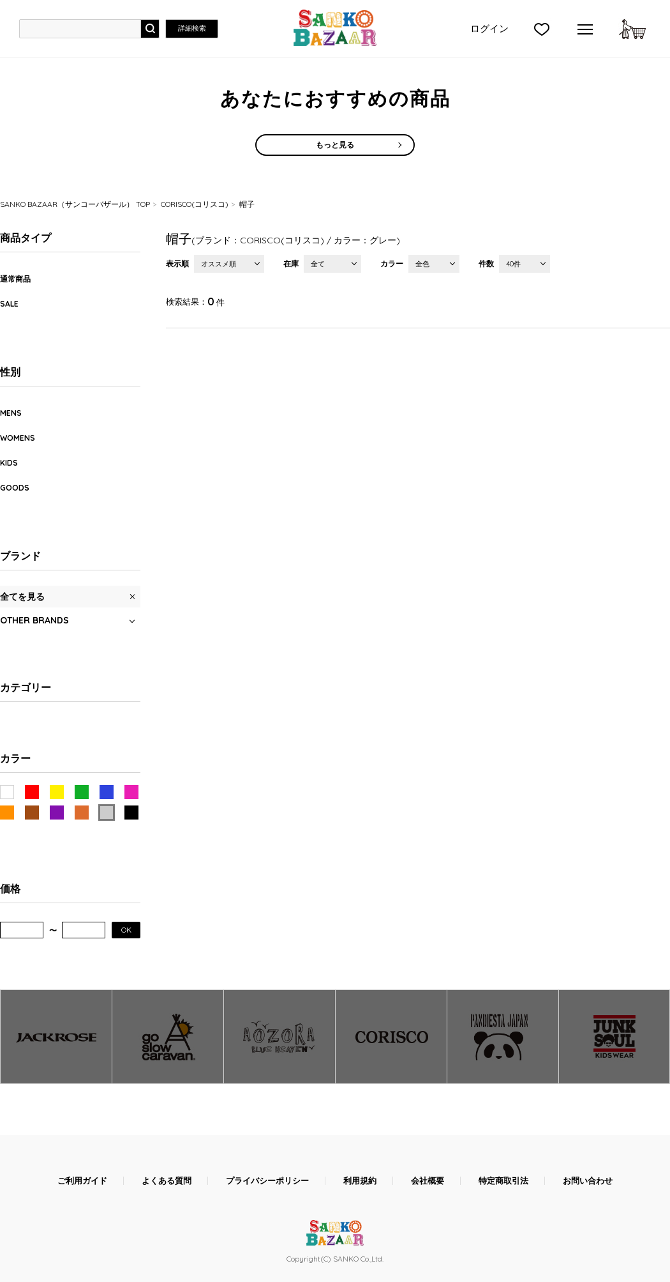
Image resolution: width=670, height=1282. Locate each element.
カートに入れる (632, 29)
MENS (11, 413)
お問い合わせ (588, 1181)
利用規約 (359, 1181)
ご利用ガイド (82, 1181)
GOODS (14, 487)
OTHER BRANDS (34, 620)
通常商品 (15, 279)
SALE (9, 304)
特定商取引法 (503, 1181)
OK (126, 930)
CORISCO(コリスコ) (194, 204)
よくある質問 (166, 1181)
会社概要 (427, 1181)
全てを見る (22, 596)
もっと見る (335, 144)
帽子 (247, 204)
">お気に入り (542, 29)
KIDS (9, 463)
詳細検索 (192, 28)
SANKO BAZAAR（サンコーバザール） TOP (75, 204)
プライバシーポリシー (267, 1181)
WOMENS (17, 438)
